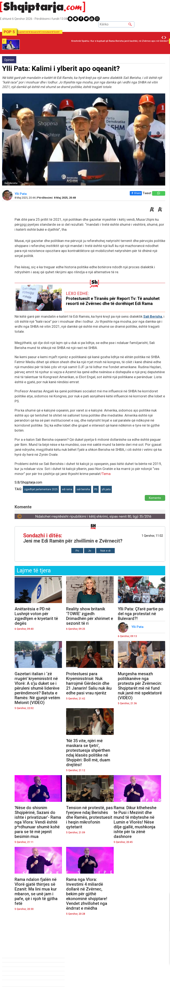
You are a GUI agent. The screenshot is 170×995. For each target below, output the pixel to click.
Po (77, 550)
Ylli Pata (21, 194)
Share (135, 193)
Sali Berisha (152, 316)
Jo (89, 550)
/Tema (105, 474)
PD (95, 489)
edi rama (67, 489)
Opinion (9, 60)
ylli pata (106, 489)
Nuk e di (105, 550)
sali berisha (83, 489)
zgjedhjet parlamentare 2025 (41, 489)
